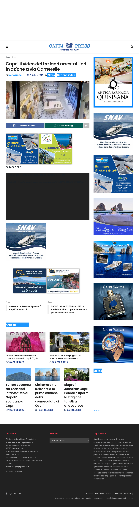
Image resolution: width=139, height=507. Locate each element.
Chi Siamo (89, 493)
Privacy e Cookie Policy (124, 493)
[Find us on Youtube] (15, 493)
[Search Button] (132, 47)
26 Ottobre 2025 (35, 75)
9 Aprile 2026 (72, 410)
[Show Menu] (7, 47)
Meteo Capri (97, 411)
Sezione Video (66, 75)
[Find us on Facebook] (6, 493)
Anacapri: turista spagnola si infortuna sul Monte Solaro (65, 357)
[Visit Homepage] (69, 46)
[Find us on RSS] (20, 493)
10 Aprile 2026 (15, 362)
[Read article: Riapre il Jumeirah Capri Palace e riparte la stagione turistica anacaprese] (76, 374)
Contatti (109, 493)
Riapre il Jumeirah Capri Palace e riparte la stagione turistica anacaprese (76, 395)
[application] (47, 196)
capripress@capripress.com (17, 466)
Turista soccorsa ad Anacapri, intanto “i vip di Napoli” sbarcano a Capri (18, 395)
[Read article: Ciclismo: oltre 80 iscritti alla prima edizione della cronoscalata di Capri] (47, 374)
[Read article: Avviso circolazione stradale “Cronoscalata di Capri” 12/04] (25, 342)
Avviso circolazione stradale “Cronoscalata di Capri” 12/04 (22, 357)
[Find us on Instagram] (11, 493)
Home (8, 57)
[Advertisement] (69, 20)
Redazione (15, 75)
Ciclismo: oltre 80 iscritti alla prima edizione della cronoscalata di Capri (47, 395)
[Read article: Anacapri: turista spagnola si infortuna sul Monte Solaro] (69, 342)
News (14, 57)
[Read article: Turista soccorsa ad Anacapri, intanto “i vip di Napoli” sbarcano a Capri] (18, 374)
